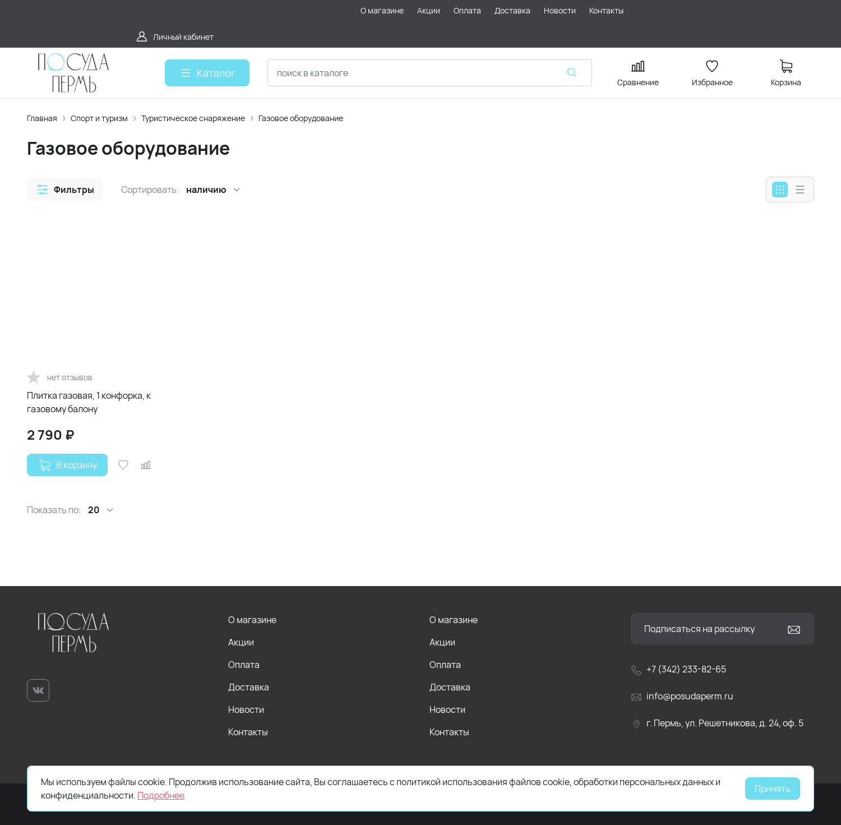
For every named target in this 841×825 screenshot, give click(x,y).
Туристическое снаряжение (193, 118)
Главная (42, 118)
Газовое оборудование (300, 118)
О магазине (252, 620)
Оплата (244, 664)
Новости (246, 709)
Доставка (248, 687)
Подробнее (160, 795)
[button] (65, 189)
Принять (773, 788)
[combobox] (429, 72)
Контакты (248, 732)
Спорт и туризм (99, 118)
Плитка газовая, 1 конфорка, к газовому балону (89, 402)
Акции (241, 642)
